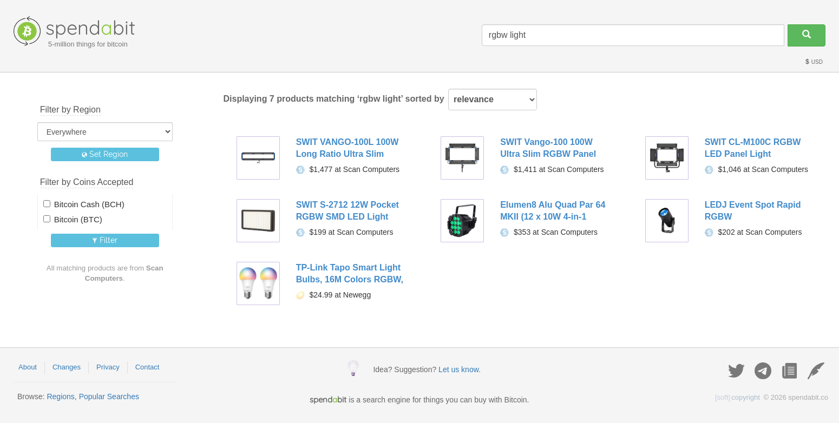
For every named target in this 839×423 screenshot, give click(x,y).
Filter (104, 240)
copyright (737, 397)
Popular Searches (109, 396)
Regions (60, 396)
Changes (67, 367)
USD (813, 62)
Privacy (108, 367)
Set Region (105, 154)
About (27, 367)
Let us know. (459, 369)
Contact (147, 367)
